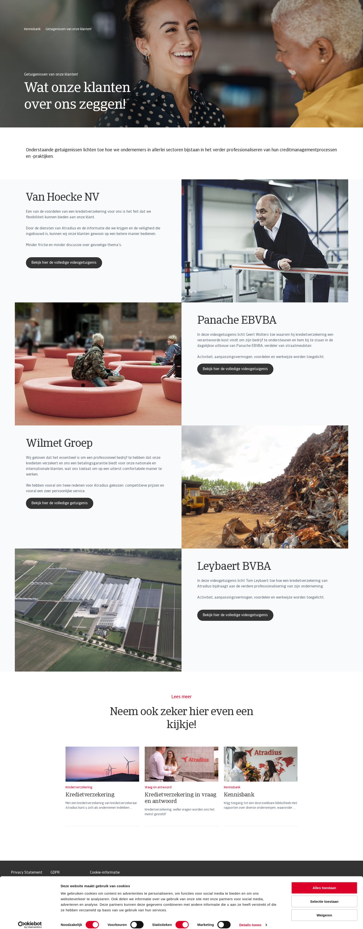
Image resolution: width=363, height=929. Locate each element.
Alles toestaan (324, 883)
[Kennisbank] (260, 792)
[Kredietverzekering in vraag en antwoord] (181, 792)
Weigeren (324, 910)
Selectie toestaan (324, 896)
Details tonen (250, 920)
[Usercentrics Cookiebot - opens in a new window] (30, 919)
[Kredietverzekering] (102, 792)
